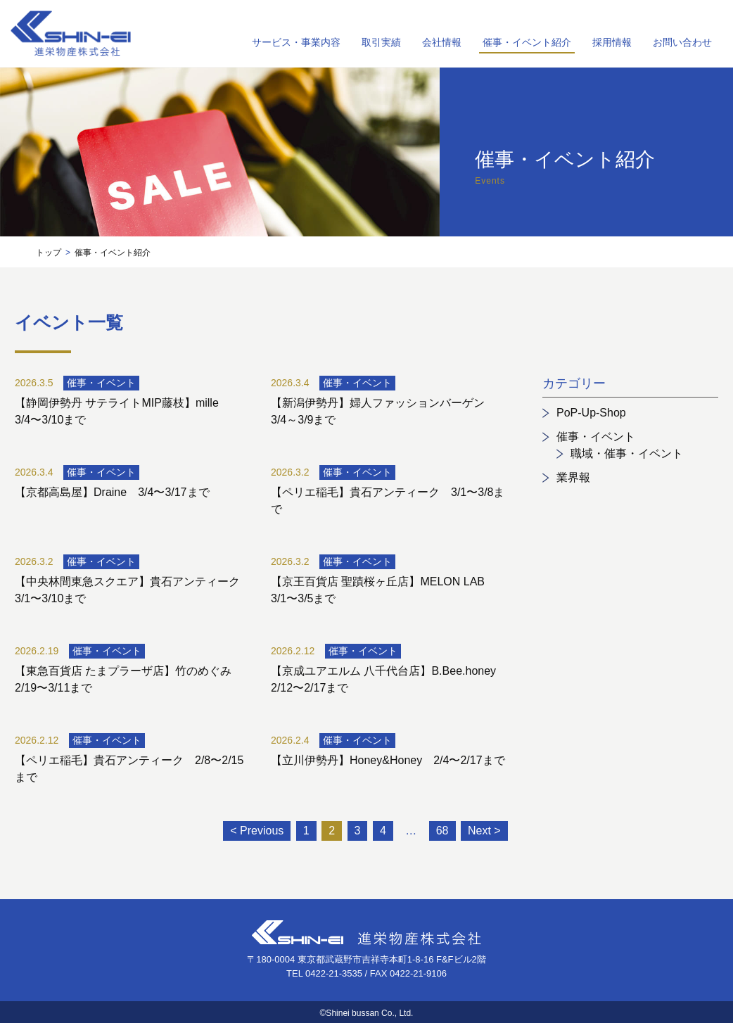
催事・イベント (595, 437)
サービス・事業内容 (296, 42)
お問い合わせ (682, 42)
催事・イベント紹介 (527, 42)
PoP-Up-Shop (591, 413)
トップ (48, 253)
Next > (484, 831)
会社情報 (441, 42)
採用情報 (612, 42)
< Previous (256, 831)
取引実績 (381, 42)
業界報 (573, 477)
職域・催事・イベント (627, 453)
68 (442, 831)
